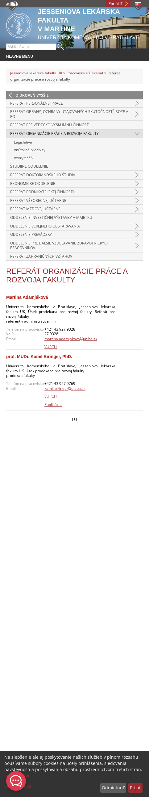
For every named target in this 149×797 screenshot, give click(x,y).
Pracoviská (75, 73)
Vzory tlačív (23, 158)
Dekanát (96, 73)
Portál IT (116, 3)
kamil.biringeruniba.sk (64, 388)
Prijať (135, 788)
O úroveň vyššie (32, 95)
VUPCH (50, 346)
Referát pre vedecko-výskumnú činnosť (49, 124)
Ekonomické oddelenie (32, 183)
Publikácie (53, 404)
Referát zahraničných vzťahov (41, 256)
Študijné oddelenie (29, 166)
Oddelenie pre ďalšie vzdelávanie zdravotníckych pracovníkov (60, 245)
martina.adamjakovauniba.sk (70, 338)
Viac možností (18, 786)
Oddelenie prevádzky (31, 234)
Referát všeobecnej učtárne (38, 200)
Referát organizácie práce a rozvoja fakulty (54, 133)
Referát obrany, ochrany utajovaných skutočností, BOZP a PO (69, 114)
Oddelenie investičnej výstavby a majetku (51, 217)
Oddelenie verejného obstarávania (45, 226)
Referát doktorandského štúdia (42, 174)
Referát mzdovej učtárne (35, 208)
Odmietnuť (113, 788)
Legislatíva (23, 142)
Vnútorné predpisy (29, 149)
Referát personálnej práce (36, 103)
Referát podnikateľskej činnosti (42, 191)
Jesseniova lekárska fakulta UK (36, 73)
